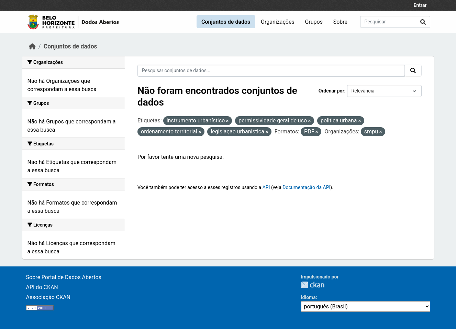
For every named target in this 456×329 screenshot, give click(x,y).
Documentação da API (306, 187)
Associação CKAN (48, 297)
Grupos (314, 22)
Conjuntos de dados (225, 22)
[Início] (32, 46)
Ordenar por (331, 91)
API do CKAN (42, 287)
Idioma (308, 297)
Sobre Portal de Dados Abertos (63, 277)
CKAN (312, 284)
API (266, 187)
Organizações (277, 22)
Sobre (340, 22)
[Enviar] (423, 22)
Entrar (420, 5)
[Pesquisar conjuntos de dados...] (395, 22)
